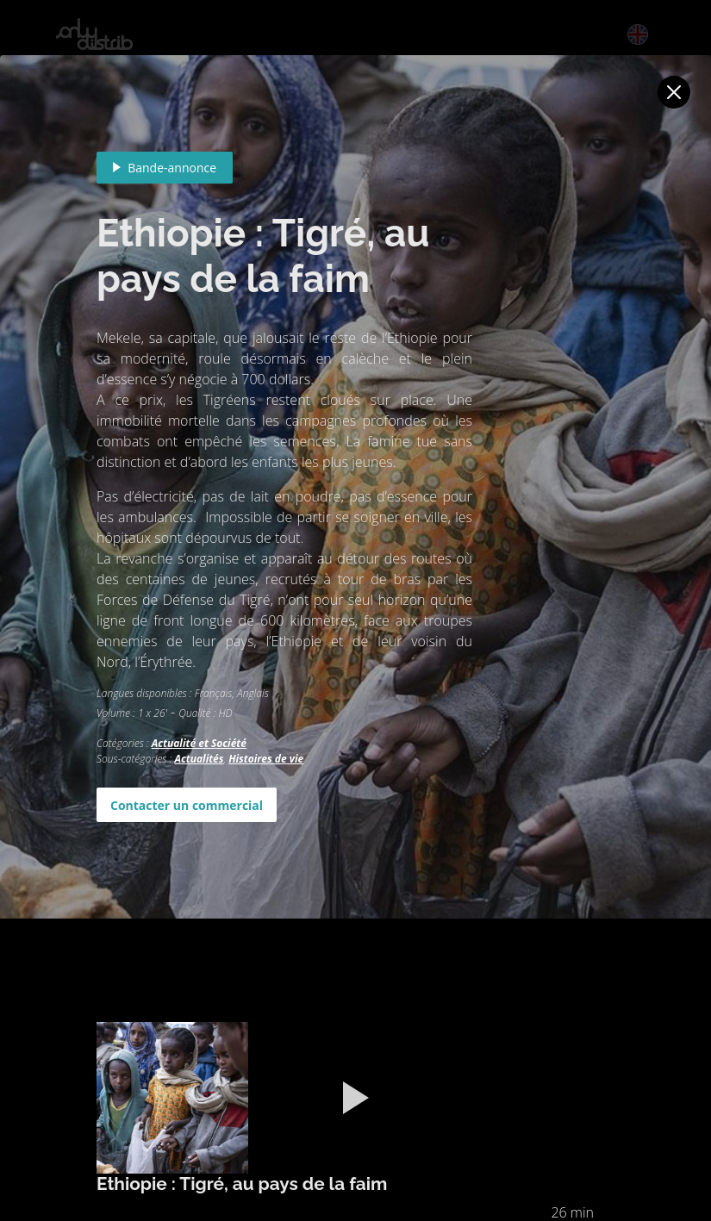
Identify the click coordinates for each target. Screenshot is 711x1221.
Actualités (198, 758)
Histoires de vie (265, 758)
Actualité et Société (199, 743)
